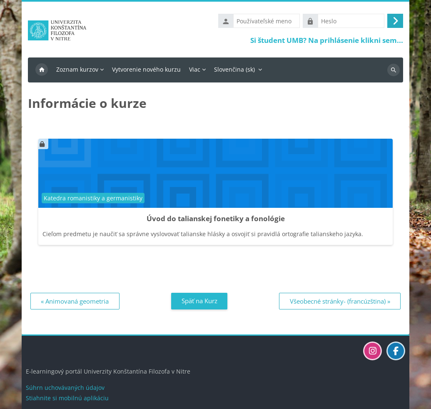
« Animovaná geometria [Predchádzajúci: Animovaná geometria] (75, 301)
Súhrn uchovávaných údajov (65, 388)
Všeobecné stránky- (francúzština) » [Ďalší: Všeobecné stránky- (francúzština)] (340, 301)
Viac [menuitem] (194, 69)
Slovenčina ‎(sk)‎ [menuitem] (234, 69)
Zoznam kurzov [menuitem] (77, 69)
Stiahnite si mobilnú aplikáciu (67, 398)
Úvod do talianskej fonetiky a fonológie (216, 218)
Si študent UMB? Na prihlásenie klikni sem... (326, 40)
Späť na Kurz (199, 301)
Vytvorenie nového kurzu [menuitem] (146, 69)
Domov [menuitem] (41, 69)
